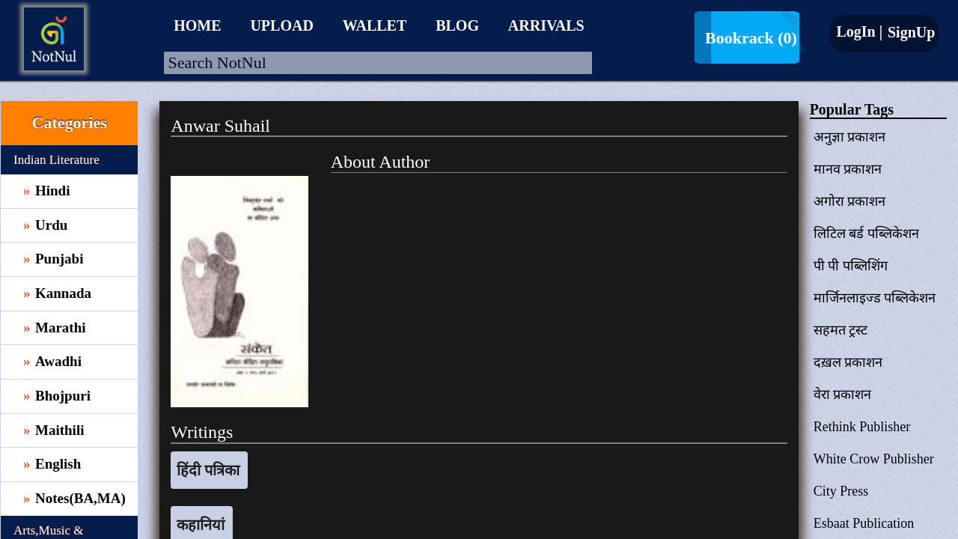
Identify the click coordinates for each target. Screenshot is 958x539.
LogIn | (859, 31)
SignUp (909, 32)
